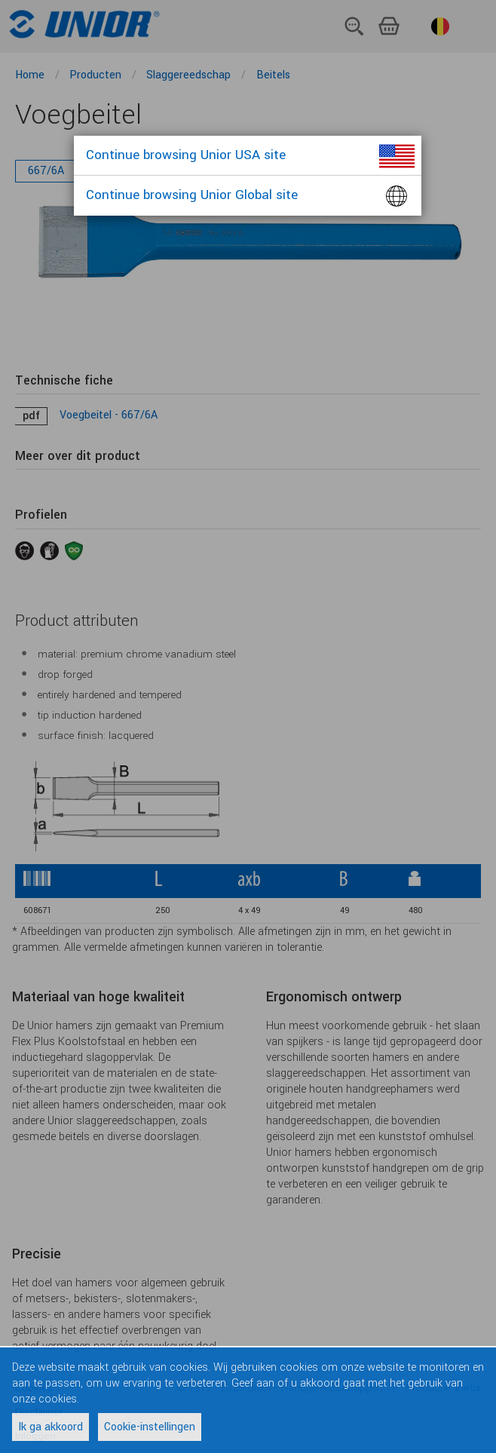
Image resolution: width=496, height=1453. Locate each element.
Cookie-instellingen (149, 1427)
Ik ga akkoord (50, 1427)
